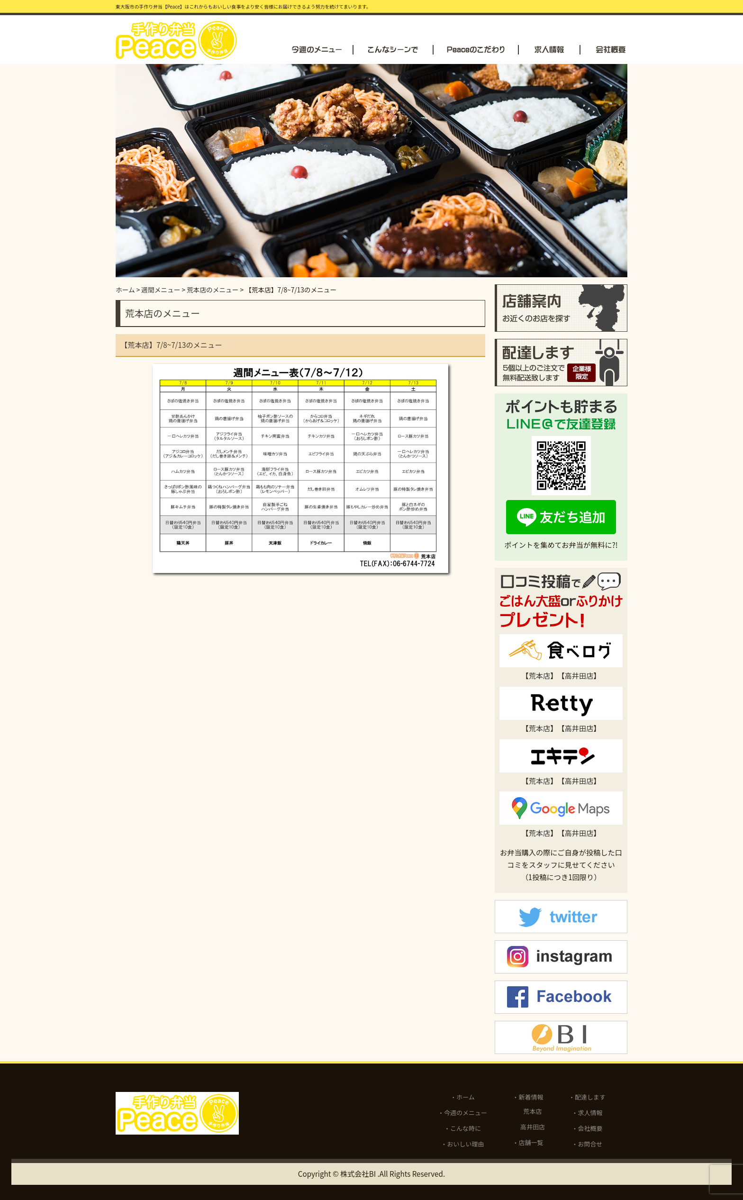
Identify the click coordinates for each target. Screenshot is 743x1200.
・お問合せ (587, 1143)
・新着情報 (528, 1096)
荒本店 (540, 675)
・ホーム (462, 1096)
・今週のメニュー (462, 1112)
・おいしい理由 (462, 1143)
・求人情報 (587, 1112)
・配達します (587, 1096)
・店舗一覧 (528, 1142)
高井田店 (579, 675)
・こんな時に (462, 1128)
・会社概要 (587, 1128)
